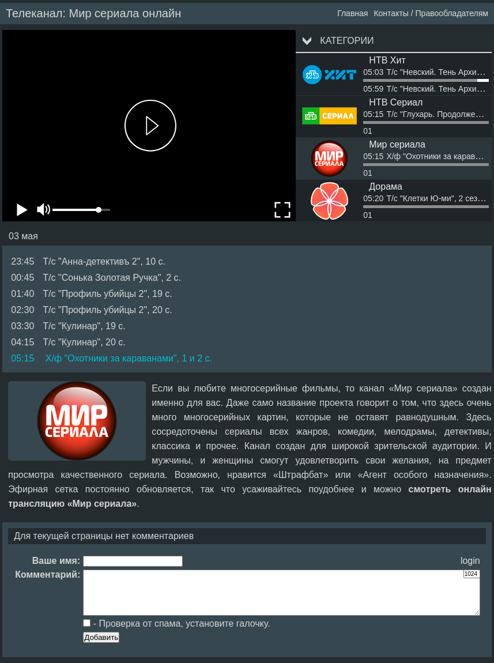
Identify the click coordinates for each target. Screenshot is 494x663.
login (470, 561)
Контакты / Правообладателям (431, 13)
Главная (352, 13)
